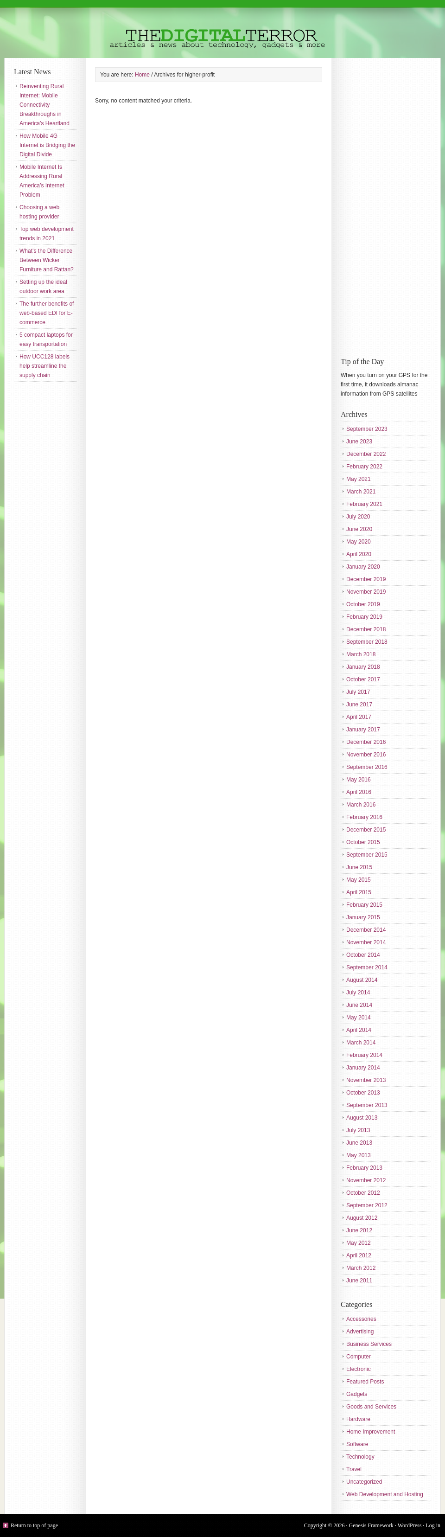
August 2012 (361, 1218)
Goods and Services (371, 1406)
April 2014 (358, 1030)
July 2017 (358, 692)
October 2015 (363, 842)
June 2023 (359, 441)
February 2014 (364, 1055)
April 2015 (358, 892)
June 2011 (359, 1280)
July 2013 (358, 1130)
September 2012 (367, 1205)
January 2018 (363, 667)
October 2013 (363, 1092)
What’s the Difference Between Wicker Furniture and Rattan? (46, 260)
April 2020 (358, 554)
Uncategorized (364, 1482)
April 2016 (358, 792)
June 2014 (359, 1005)
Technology (360, 1457)
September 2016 (367, 767)
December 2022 (366, 454)
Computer (358, 1356)
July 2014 (358, 992)
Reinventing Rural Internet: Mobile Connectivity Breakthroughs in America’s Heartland (44, 105)
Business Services (369, 1344)
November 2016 (366, 754)
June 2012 (359, 1230)
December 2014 (366, 930)
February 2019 (364, 617)
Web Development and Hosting (384, 1494)
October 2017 (363, 679)
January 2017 (363, 729)
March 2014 (360, 1042)
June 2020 (359, 529)
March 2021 (360, 491)
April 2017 (358, 717)
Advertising (360, 1331)
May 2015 (358, 880)
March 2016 (360, 804)
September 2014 (367, 967)
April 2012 (358, 1255)
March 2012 (360, 1268)
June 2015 (359, 867)
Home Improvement (370, 1431)
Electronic (358, 1369)
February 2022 (364, 466)
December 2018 (366, 629)
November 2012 (366, 1180)
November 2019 (366, 592)
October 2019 (363, 604)
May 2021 (358, 479)
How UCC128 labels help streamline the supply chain (44, 365)
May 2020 (358, 541)
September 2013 (367, 1105)
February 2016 (364, 817)
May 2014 (358, 1017)
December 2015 (366, 829)
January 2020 (363, 567)
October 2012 (363, 1193)
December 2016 (366, 742)
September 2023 (367, 429)
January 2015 (363, 917)
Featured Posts (365, 1381)
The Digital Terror (222, 29)
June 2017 (359, 704)
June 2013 (359, 1143)
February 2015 (364, 905)
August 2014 (361, 980)
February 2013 (364, 1168)
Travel (354, 1469)
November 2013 (366, 1080)
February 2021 (364, 504)
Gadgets (356, 1394)
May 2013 (358, 1155)
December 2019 (366, 579)
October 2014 (363, 955)
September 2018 (367, 642)
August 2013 (361, 1117)
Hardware (358, 1419)
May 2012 (358, 1243)
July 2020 (358, 516)
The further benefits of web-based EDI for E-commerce (46, 313)
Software (357, 1444)
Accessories (361, 1319)
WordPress (410, 1525)
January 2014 (363, 1067)
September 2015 (367, 855)
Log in (433, 1525)
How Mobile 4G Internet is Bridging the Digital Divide (47, 145)
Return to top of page (34, 1525)
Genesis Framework (371, 1525)
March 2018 (360, 654)
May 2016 (358, 779)
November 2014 (366, 942)
